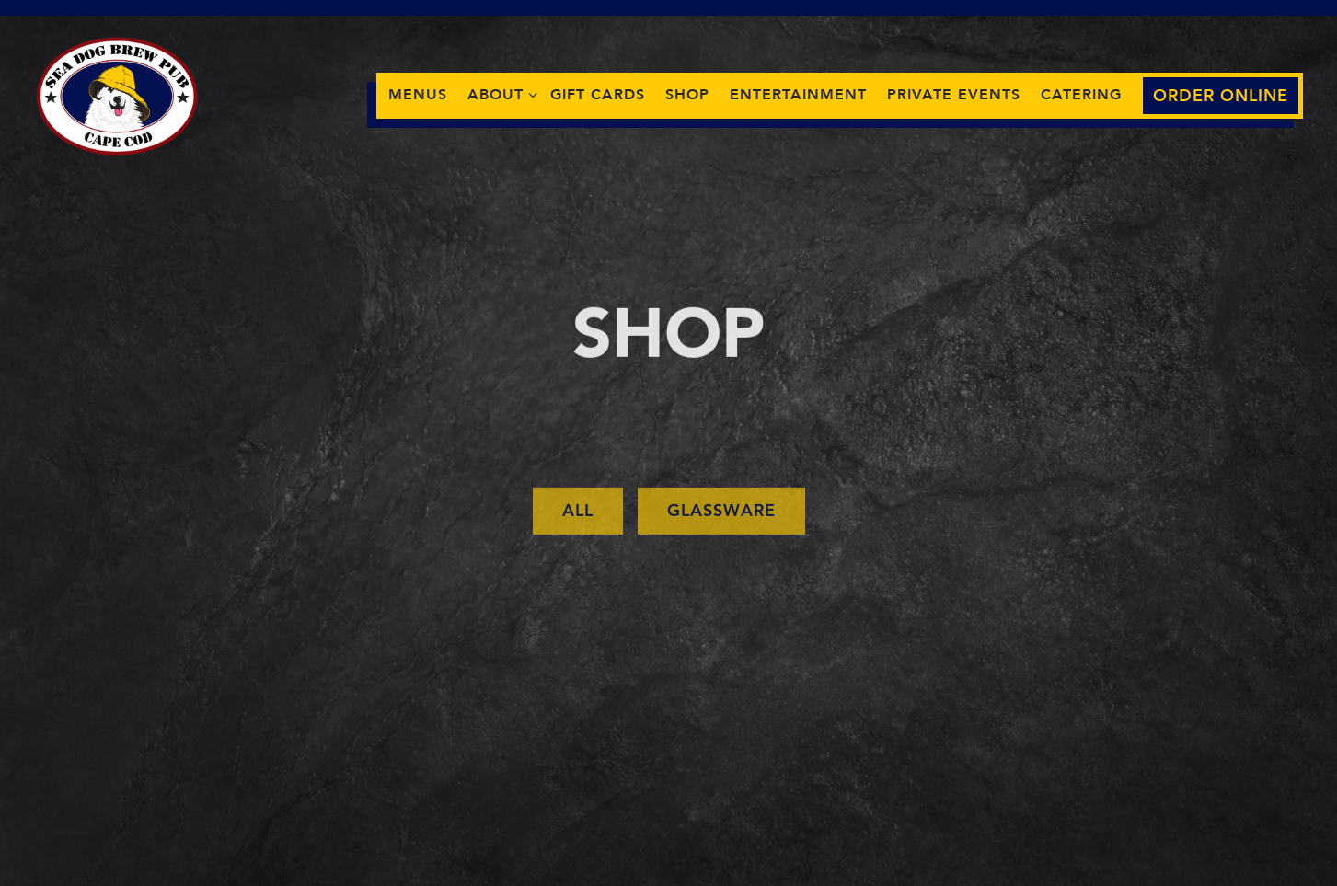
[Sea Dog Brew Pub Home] (118, 94)
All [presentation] (578, 513)
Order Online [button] (1220, 96)
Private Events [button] (953, 95)
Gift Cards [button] (597, 95)
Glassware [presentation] (721, 513)
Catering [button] (1081, 95)
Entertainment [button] (798, 95)
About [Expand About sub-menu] (499, 94)
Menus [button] (417, 95)
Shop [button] (687, 95)
